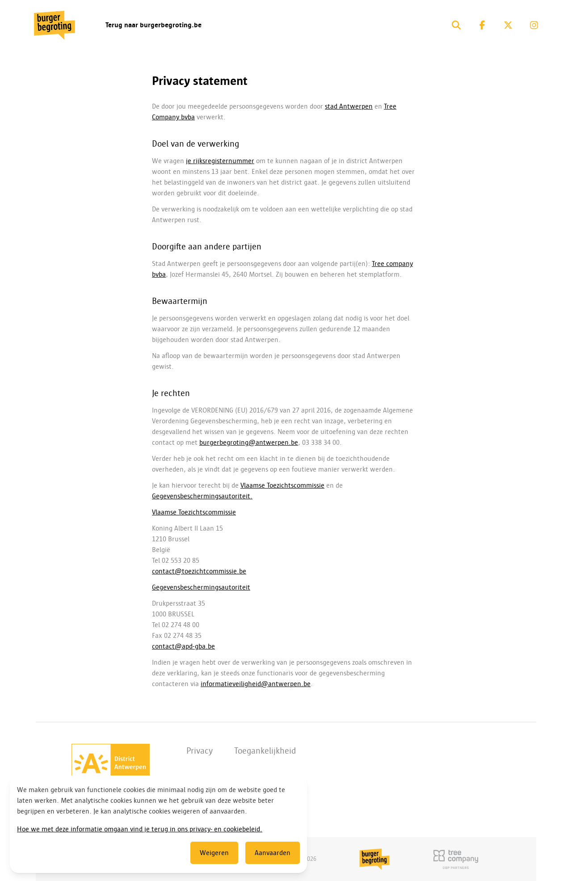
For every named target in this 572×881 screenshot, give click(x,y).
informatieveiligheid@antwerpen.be (256, 684)
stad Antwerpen (349, 106)
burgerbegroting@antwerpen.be (248, 442)
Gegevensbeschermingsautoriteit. (202, 496)
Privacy (199, 750)
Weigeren (214, 853)
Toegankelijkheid (265, 750)
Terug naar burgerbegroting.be (153, 25)
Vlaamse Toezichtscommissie (282, 485)
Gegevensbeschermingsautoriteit (201, 587)
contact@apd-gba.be (183, 646)
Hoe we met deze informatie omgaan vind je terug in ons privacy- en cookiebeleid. (139, 829)
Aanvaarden (272, 853)
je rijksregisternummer (220, 161)
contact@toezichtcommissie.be (199, 571)
